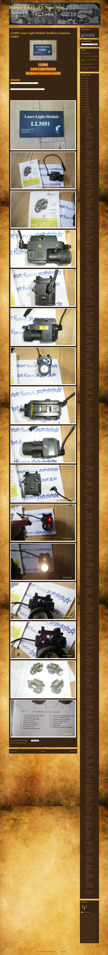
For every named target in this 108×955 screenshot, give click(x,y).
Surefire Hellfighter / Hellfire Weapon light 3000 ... (89, 867)
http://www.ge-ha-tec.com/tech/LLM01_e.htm (24, 83)
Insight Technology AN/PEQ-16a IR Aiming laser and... (89, 498)
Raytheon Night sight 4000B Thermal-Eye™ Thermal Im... (89, 286)
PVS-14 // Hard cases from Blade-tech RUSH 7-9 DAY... (89, 145)
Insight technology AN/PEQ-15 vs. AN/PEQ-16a (89, 483)
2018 (84, 96)
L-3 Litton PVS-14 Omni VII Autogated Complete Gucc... (89, 193)
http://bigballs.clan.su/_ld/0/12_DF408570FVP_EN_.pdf (27, 89)
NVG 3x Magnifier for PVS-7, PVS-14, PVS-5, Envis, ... (89, 601)
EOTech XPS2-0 (89, 730)
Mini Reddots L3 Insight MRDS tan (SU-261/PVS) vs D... (89, 163)
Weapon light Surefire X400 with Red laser (89, 564)
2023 (84, 83)
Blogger (69, 951)
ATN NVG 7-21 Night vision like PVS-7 (89, 529)
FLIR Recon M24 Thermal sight (89, 118)
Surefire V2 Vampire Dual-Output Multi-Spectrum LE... (89, 851)
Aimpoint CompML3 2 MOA (89, 817)
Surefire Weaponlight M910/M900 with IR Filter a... (89, 885)
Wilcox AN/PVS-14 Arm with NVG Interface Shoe (89, 641)
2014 (84, 107)
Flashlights (84, 53)
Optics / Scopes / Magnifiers (88, 59)
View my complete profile (88, 941)
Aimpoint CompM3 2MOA (88, 680)
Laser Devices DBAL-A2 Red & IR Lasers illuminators (88, 173)
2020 (84, 91)
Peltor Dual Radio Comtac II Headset (89, 633)
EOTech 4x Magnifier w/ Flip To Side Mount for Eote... (89, 825)
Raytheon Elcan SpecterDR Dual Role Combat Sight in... (89, 331)
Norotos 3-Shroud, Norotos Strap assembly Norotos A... (89, 267)
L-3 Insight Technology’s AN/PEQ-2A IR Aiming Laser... (89, 557)
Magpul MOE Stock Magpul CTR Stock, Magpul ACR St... (89, 610)
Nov (86, 114)
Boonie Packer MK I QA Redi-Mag (88, 180)
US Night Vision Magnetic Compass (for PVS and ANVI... (89, 434)
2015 (84, 104)
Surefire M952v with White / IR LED (89, 893)
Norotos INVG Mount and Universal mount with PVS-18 (89, 619)
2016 (84, 101)
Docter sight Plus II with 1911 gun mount (89, 674)
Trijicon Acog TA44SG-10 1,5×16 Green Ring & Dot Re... (89, 154)
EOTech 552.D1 (89, 804)
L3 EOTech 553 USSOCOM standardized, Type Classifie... (89, 736)
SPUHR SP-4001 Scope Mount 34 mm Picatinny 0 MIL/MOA (89, 240)
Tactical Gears (85, 64)
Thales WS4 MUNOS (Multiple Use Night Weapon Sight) (89, 126)
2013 (84, 109)
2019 (84, 93)
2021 (84, 88)
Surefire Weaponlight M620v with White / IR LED (89, 876)
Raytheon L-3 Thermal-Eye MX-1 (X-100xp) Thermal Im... (89, 788)
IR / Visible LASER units (20, 743)
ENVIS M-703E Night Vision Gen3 (89, 491)
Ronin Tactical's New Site (36, 7)
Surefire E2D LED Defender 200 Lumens (89, 371)
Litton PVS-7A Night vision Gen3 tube (89, 524)
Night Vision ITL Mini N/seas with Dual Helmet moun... (89, 452)
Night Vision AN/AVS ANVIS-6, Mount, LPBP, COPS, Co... (89, 443)
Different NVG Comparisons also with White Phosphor (89, 401)
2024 (84, 80)
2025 (84, 78)
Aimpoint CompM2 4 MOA (88, 712)
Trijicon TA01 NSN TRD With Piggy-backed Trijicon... (88, 810)
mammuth (58, 951)
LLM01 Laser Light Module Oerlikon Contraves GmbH (89, 572)
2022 (84, 86)
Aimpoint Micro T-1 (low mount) (89, 274)
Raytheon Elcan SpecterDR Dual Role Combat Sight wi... (89, 295)
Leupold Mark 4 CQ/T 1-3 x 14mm (89, 718)
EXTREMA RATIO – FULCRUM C (89, 780)
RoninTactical (87, 912)
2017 (84, 99)
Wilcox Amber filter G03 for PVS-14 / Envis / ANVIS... (89, 417)
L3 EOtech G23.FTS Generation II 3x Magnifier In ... (89, 364)
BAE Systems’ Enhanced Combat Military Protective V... (89, 745)
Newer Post (13, 751)
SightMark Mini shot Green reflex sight (89, 186)
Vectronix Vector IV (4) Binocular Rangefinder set (89, 340)
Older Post (73, 751)
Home (43, 751)
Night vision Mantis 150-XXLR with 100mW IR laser (88, 592)
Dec (86, 111)
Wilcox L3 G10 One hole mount (89, 774)
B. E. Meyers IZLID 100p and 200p (88, 843)
